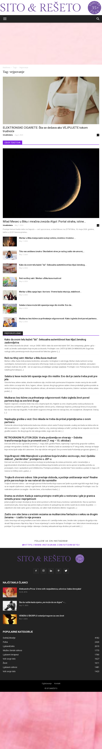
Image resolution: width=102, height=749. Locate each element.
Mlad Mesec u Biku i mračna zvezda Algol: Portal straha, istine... (44, 221)
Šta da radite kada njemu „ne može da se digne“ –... (42, 602)
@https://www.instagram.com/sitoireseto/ (51, 544)
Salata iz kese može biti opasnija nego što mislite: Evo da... (46, 305)
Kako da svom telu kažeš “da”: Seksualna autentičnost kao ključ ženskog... (52, 265)
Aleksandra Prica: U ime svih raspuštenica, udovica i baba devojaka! (50, 589)
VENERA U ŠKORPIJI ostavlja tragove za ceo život (41, 616)
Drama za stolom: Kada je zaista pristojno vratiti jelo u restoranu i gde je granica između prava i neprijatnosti (49, 497)
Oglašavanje (47, 683)
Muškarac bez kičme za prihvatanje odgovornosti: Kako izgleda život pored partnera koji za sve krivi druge (46, 399)
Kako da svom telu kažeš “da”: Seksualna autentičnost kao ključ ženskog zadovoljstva (45, 341)
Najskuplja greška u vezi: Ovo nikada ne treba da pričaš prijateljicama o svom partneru (47, 421)
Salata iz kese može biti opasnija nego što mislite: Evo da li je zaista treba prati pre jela (50, 378)
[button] (98, 19)
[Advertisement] (51, 43)
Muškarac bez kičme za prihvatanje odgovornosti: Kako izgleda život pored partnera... (58, 318)
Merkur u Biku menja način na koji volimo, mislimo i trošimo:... (47, 238)
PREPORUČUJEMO (12, 333)
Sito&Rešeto (8, 135)
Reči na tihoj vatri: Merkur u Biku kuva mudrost (40, 278)
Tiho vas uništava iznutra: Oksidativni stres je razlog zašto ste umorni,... (52, 251)
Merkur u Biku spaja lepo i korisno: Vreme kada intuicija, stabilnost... (50, 292)
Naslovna (6, 67)
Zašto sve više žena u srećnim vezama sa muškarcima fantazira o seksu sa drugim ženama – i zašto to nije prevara (51, 516)
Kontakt (57, 683)
